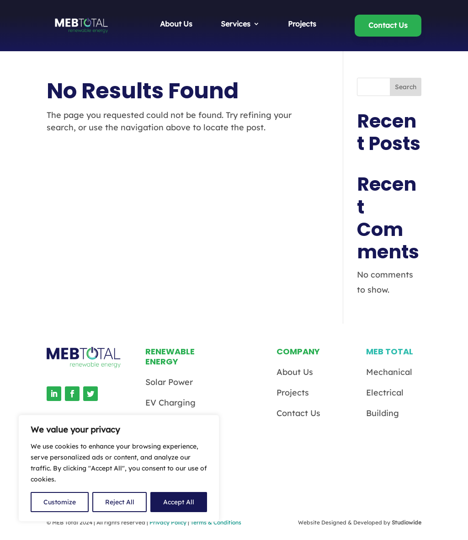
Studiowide (406, 522)
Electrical (385, 392)
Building (382, 413)
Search (405, 87)
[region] (118, 468)
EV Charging (170, 402)
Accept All (178, 502)
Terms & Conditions (216, 522)
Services (235, 24)
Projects (302, 24)
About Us (176, 24)
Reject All (119, 502)
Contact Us (388, 25)
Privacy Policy (167, 522)
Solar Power (169, 382)
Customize (59, 502)
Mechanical (389, 372)
